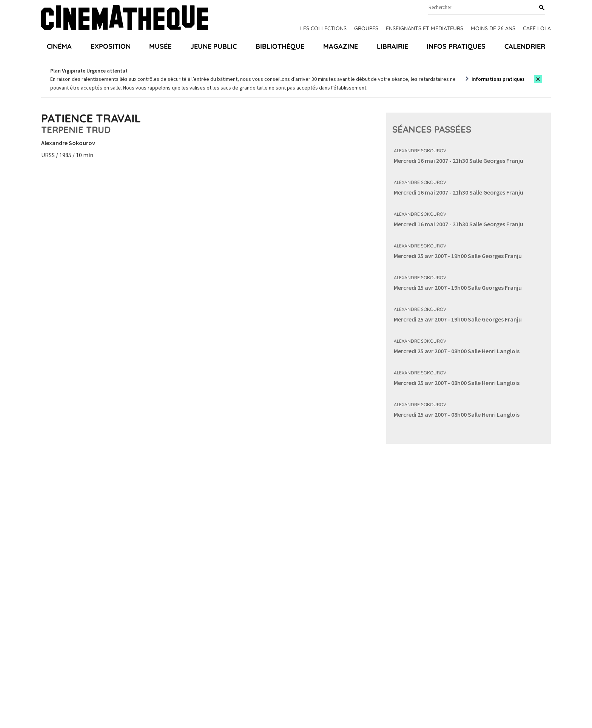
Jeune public (213, 46)
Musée (160, 46)
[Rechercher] (540, 8)
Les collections (323, 28)
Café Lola (537, 28)
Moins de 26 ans (493, 28)
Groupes (366, 28)
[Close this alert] (538, 79)
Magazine (340, 46)
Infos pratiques (456, 46)
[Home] (124, 18)
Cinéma (59, 46)
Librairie (392, 46)
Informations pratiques (498, 79)
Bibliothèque (280, 46)
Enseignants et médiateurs (424, 28)
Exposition (111, 46)
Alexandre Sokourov (420, 150)
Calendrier (524, 46)
